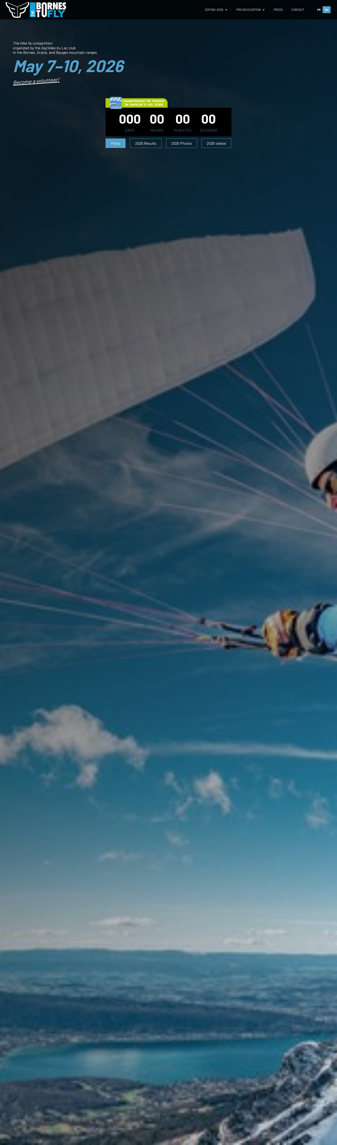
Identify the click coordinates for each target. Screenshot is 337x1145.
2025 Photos (181, 143)
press (278, 9)
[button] (216, 9)
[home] (36, 9)
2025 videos (216, 143)
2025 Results (145, 143)
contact (297, 9)
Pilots (115, 143)
